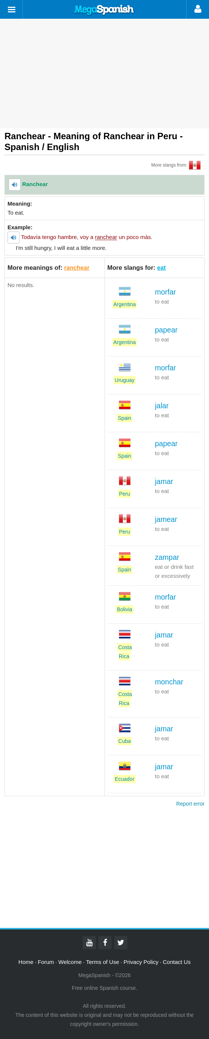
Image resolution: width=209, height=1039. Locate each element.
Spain (124, 418)
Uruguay (124, 380)
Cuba (124, 741)
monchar (169, 682)
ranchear (77, 268)
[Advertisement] (104, 73)
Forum (46, 962)
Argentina (124, 304)
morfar (165, 292)
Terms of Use (102, 962)
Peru (124, 494)
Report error (190, 804)
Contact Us (177, 962)
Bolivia (124, 609)
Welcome (70, 962)
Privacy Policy (141, 962)
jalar (162, 405)
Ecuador (124, 779)
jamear (166, 519)
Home (25, 962)
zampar (167, 557)
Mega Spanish (104, 10)
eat (161, 268)
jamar (164, 481)
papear (166, 330)
